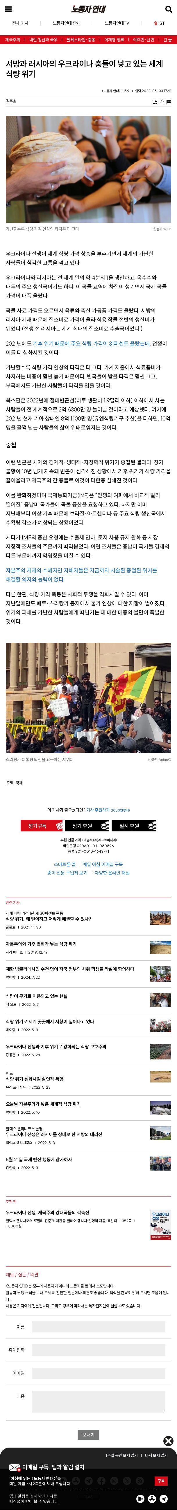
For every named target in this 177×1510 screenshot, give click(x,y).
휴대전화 (16, 1350)
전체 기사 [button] (20, 23)
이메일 (18, 1373)
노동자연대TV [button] (117, 23)
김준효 (11, 101)
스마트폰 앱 (65, 864)
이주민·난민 (143, 40)
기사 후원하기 (108, 810)
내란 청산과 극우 (43, 40)
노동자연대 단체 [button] (67, 23)
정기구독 (37, 826)
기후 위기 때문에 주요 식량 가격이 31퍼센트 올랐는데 (91, 343)
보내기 (89, 1435)
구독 (161, 1481)
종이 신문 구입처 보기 (68, 873)
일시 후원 (129, 826)
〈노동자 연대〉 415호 (116, 91)
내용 (21, 1396)
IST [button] (159, 23)
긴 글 (167, 40)
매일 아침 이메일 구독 (103, 864)
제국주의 (12, 40)
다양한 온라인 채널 (112, 873)
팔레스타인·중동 (81, 40)
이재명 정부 (114, 40)
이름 (21, 1327)
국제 (19, 783)
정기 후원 (82, 826)
